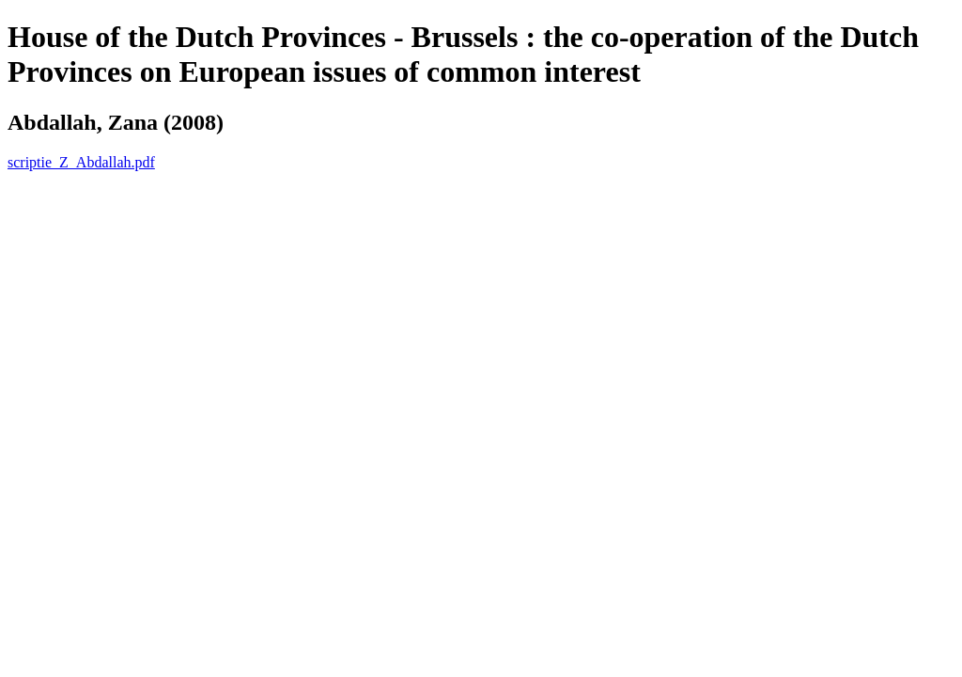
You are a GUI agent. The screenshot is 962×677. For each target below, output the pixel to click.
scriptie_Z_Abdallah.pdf (81, 162)
